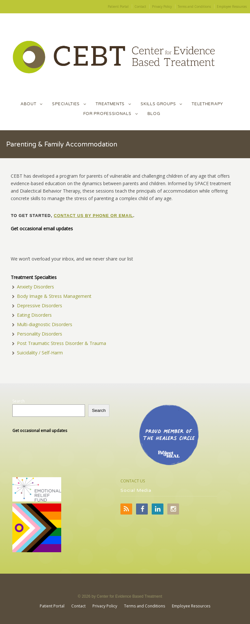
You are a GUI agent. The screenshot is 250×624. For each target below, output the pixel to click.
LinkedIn (157, 509)
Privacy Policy (162, 6)
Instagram (173, 509)
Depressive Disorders (39, 305)
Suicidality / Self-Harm (40, 353)
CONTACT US (132, 481)
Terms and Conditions (194, 6)
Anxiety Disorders (35, 287)
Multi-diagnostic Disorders (44, 324)
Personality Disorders (39, 334)
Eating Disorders (34, 315)
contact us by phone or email (93, 215)
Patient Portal (118, 6)
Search (18, 401)
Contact (140, 6)
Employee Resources (232, 6)
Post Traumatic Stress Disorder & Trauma (61, 343)
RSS (126, 509)
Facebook (142, 509)
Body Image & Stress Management (54, 296)
